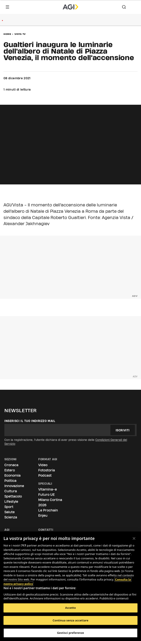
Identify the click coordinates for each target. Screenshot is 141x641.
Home (7, 33)
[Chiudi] (134, 538)
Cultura (10, 491)
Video (42, 465)
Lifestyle (11, 501)
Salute (9, 512)
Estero (9, 470)
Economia (12, 475)
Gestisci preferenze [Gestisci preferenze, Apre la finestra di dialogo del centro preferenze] (70, 633)
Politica (10, 481)
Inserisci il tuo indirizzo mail (29, 421)
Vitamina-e (47, 489)
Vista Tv (20, 33)
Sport (8, 507)
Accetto (70, 608)
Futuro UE (46, 495)
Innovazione (14, 486)
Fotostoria (46, 470)
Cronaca (11, 465)
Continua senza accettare (70, 620)
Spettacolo (13, 496)
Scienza (10, 517)
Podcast (45, 475)
